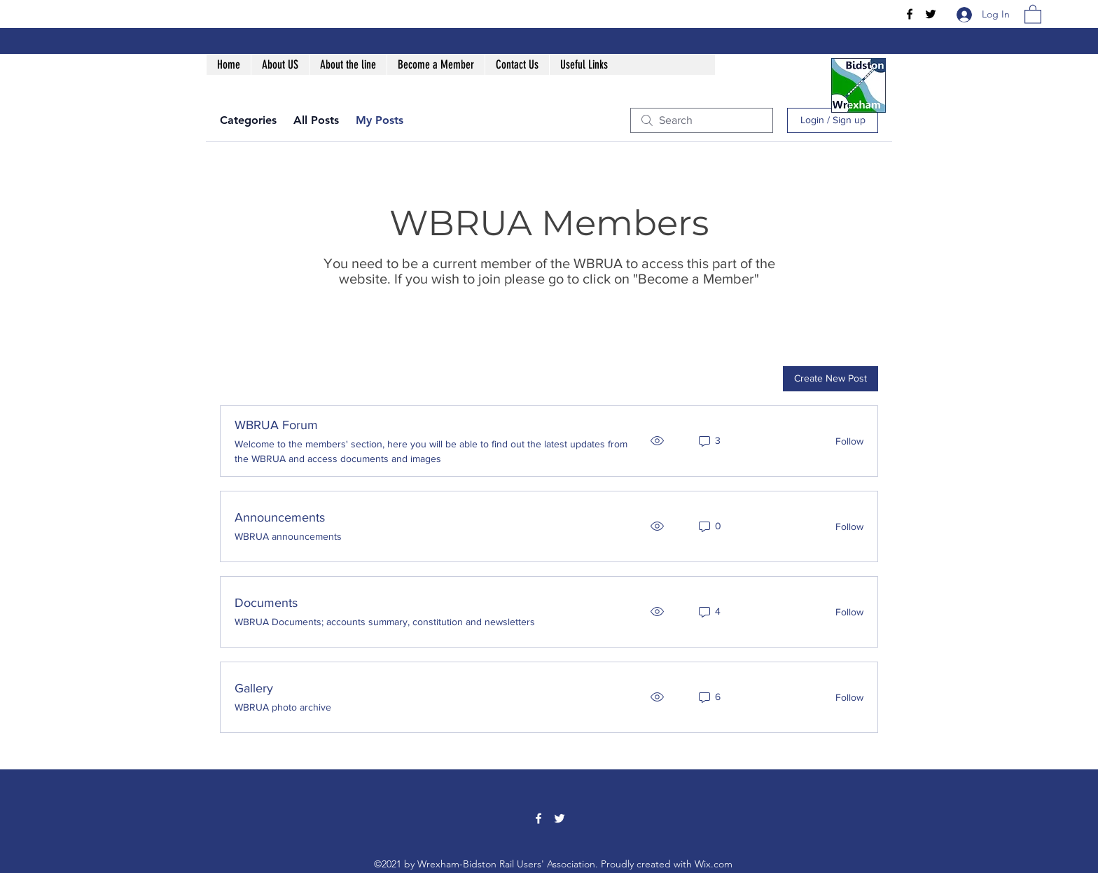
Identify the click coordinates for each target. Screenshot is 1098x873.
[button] (1032, 14)
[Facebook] (910, 14)
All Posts (316, 120)
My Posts (379, 120)
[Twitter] (931, 14)
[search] (701, 120)
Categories (248, 120)
